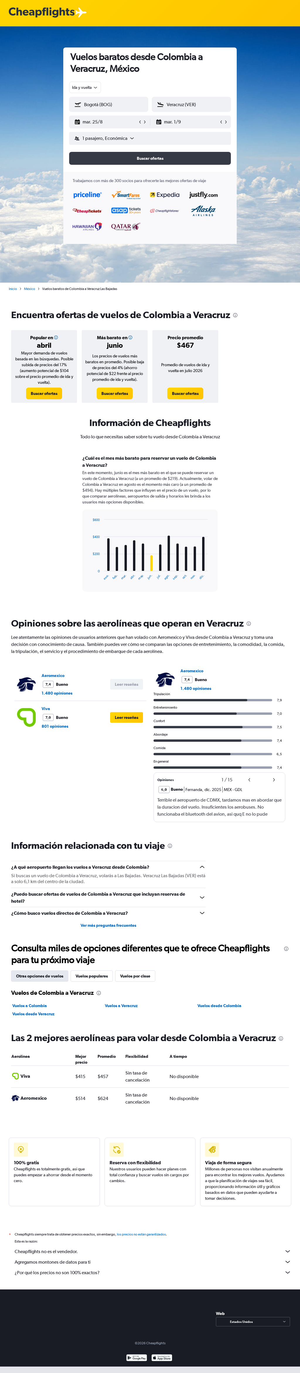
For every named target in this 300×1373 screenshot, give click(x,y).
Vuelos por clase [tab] (135, 976)
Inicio (13, 289)
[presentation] (235, 315)
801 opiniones (55, 726)
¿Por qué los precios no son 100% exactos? (153, 1272)
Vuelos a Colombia (29, 1005)
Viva (46, 708)
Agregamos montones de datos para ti (153, 1261)
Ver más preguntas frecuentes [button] (108, 925)
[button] (106, 122)
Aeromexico (53, 675)
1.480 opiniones (57, 693)
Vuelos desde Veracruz (33, 1013)
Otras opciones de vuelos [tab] (39, 976)
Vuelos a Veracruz (121, 1005)
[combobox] (85, 87)
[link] (44, 393)
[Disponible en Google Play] (137, 1358)
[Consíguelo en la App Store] (162, 1358)
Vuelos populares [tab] (92, 976)
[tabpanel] (150, 528)
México (29, 289)
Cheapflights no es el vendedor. (153, 1251)
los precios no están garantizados (141, 1234)
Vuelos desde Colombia (219, 1005)
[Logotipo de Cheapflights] (41, 13)
